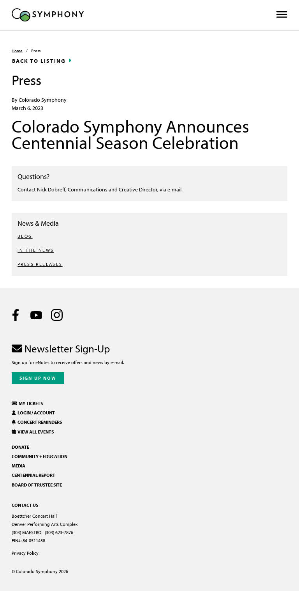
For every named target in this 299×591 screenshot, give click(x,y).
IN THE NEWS (36, 250)
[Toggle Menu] (281, 14)
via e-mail (170, 189)
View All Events (33, 432)
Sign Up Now (37, 378)
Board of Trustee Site (37, 485)
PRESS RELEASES (40, 264)
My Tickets (27, 403)
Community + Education (39, 456)
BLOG (25, 236)
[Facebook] (15, 315)
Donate (20, 447)
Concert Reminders (37, 422)
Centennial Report (33, 475)
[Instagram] (57, 315)
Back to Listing (39, 61)
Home (17, 50)
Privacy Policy (25, 553)
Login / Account (33, 413)
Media (18, 466)
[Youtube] (36, 315)
